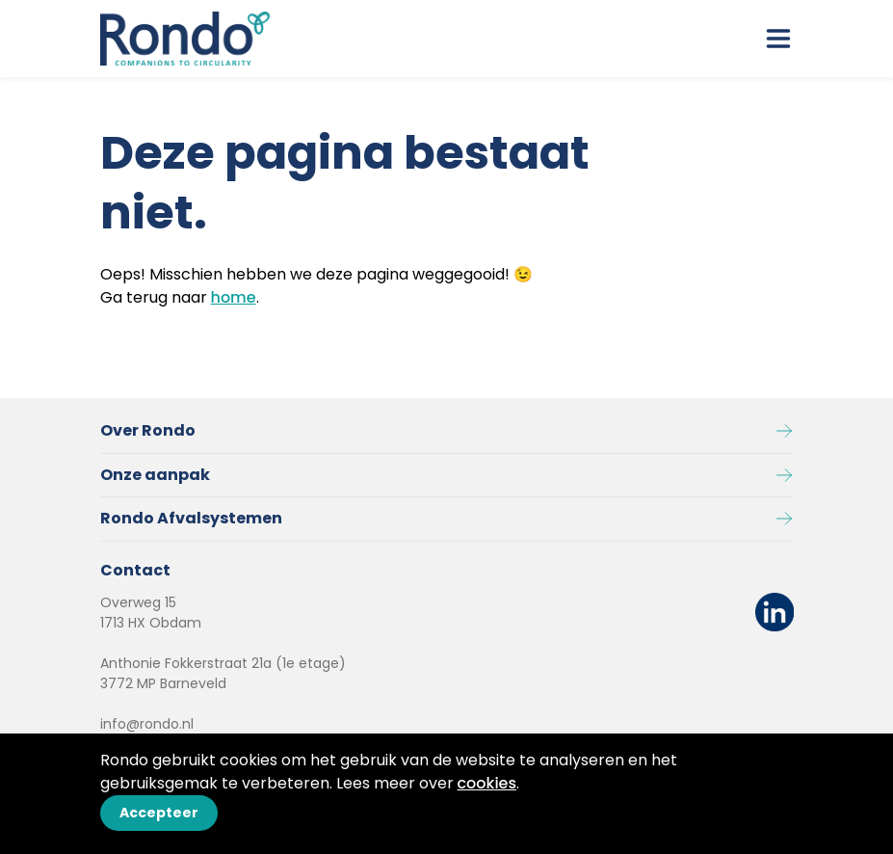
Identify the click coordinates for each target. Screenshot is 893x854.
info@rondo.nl (147, 724)
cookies (487, 783)
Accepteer (158, 812)
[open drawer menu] (778, 38)
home (233, 297)
